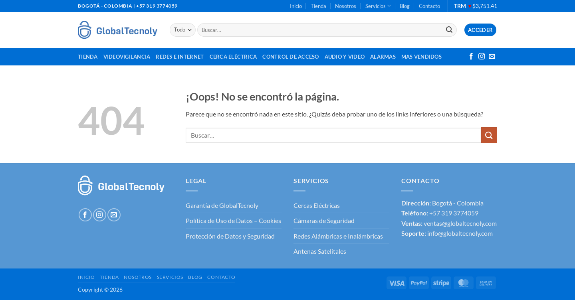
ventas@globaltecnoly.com (460, 223)
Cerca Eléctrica (233, 56)
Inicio (296, 6)
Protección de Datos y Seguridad (230, 236)
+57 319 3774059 (453, 213)
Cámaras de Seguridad (324, 220)
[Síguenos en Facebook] (471, 56)
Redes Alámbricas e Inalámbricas (338, 236)
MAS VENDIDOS (421, 56)
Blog (405, 6)
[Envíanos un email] (492, 56)
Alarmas (383, 56)
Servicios (378, 6)
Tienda (318, 6)
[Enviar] (449, 30)
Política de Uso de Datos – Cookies (233, 220)
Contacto (429, 6)
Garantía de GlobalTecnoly (222, 205)
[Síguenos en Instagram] (481, 56)
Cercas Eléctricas (316, 205)
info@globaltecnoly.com (460, 233)
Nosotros (345, 6)
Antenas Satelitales (319, 251)
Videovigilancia (127, 56)
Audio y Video (345, 56)
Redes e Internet (180, 56)
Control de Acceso (290, 56)
